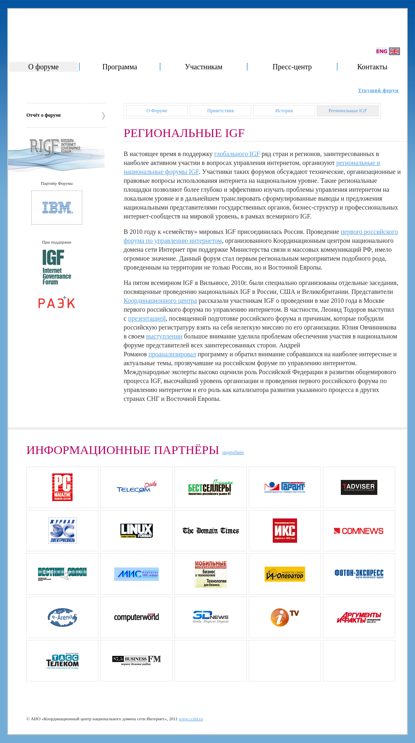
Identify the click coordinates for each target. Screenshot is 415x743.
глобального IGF (237, 153)
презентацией (147, 318)
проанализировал (172, 354)
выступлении (164, 336)
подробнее (233, 452)
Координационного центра (160, 300)
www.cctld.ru (191, 718)
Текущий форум (378, 90)
